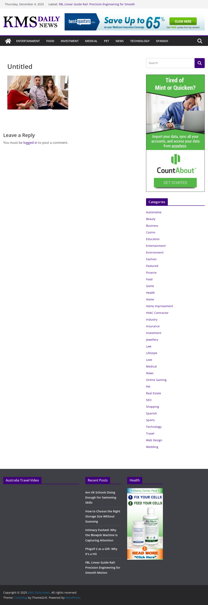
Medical (91, 41)
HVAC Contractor (157, 313)
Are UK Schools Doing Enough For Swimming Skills (100, 497)
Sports (150, 420)
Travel (150, 433)
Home (150, 299)
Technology (140, 41)
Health (150, 293)
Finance (151, 272)
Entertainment (28, 41)
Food (50, 41)
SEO (149, 400)
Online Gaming (156, 380)
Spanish (162, 41)
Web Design (154, 440)
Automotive (153, 212)
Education (153, 239)
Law (148, 346)
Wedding (152, 447)
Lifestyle (151, 353)
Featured (152, 266)
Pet (106, 41)
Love (149, 360)
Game (150, 286)
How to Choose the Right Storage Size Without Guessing (102, 516)
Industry (151, 319)
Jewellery (152, 340)
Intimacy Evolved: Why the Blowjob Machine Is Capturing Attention (101, 535)
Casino (150, 232)
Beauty (150, 219)
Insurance (153, 326)
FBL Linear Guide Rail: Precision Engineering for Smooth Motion (102, 568)
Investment (70, 41)
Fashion (151, 259)
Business (152, 226)
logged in (30, 142)
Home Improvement (159, 306)
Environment (155, 252)
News (120, 41)
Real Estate (153, 393)
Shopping (152, 407)
